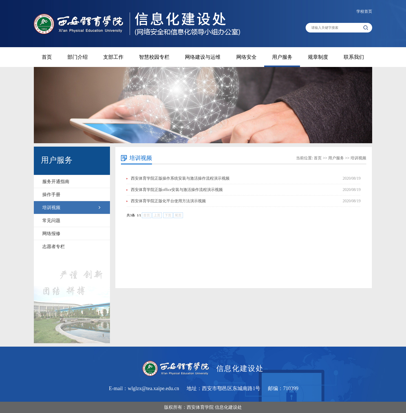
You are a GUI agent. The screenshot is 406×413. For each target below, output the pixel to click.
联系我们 (354, 57)
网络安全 (246, 57)
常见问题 (51, 220)
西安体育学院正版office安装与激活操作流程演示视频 (177, 190)
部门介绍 (77, 57)
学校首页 (364, 11)
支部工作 (113, 57)
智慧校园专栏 (154, 57)
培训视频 (51, 207)
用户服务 (282, 57)
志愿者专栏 (53, 246)
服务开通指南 (55, 181)
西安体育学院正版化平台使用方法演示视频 (168, 201)
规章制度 (318, 57)
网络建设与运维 (202, 57)
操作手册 (51, 194)
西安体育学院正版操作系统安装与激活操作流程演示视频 (180, 178)
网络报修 (51, 233)
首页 (47, 57)
